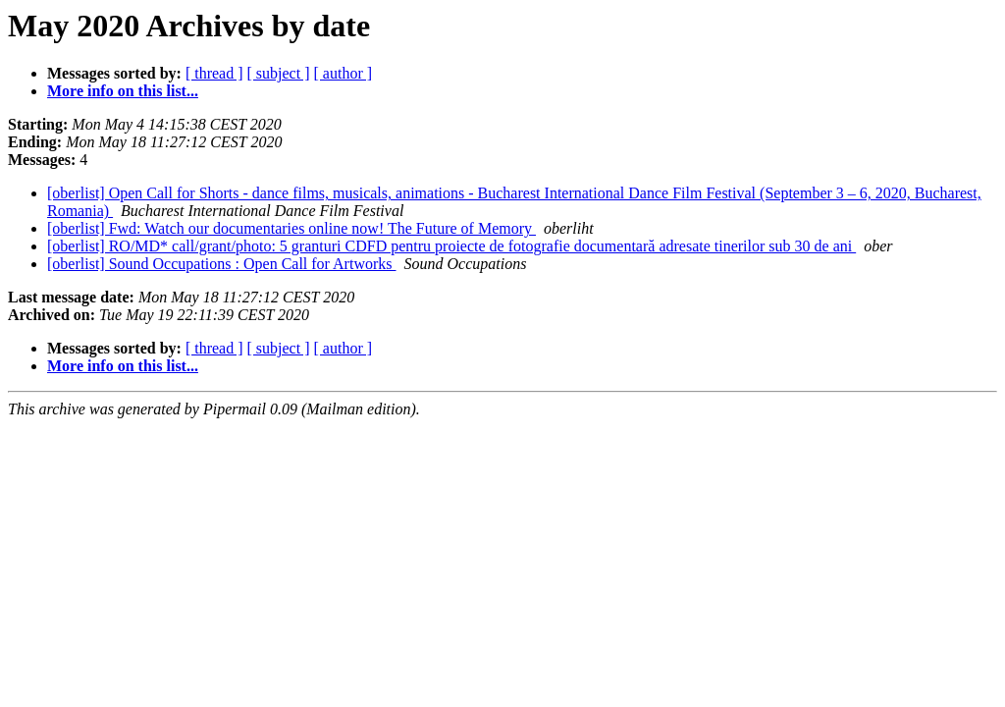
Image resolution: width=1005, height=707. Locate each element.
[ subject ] (278, 73)
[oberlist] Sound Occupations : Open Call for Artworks (222, 263)
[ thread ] (214, 73)
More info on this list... (122, 90)
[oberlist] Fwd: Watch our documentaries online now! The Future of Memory (291, 228)
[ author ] (343, 73)
